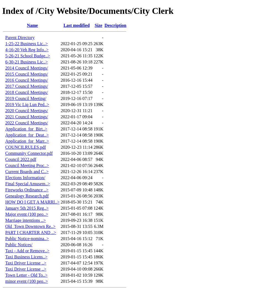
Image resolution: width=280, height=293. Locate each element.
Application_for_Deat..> (27, 135)
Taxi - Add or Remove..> (27, 250)
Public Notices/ (18, 244)
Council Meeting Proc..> (27, 165)
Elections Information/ (25, 177)
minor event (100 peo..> (26, 281)
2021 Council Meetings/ (26, 116)
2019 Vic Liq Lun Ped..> (27, 104)
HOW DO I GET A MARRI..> (32, 202)
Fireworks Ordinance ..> (27, 189)
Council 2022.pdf (20, 159)
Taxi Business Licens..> (26, 257)
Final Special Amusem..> (27, 183)
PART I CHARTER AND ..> (30, 232)
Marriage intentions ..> (25, 220)
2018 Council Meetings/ (26, 92)
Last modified (77, 25)
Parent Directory (20, 37)
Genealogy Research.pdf (27, 196)
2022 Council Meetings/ (26, 122)
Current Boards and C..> (27, 171)
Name (32, 25)
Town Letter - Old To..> (26, 275)
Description (115, 25)
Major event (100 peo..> (26, 214)
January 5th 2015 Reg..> (27, 208)
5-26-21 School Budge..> (27, 55)
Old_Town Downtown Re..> (30, 226)
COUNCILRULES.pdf (25, 147)
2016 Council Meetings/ (26, 80)
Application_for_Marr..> (27, 141)
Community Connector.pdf (29, 153)
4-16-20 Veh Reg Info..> (27, 49)
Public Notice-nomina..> (27, 238)
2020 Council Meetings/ (26, 110)
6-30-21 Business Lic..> (26, 62)
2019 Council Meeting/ (25, 98)
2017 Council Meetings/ (26, 86)
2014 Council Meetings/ (26, 68)
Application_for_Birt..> (26, 129)
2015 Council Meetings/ (26, 74)
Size (99, 25)
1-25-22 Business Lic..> (26, 43)
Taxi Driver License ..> (25, 263)
